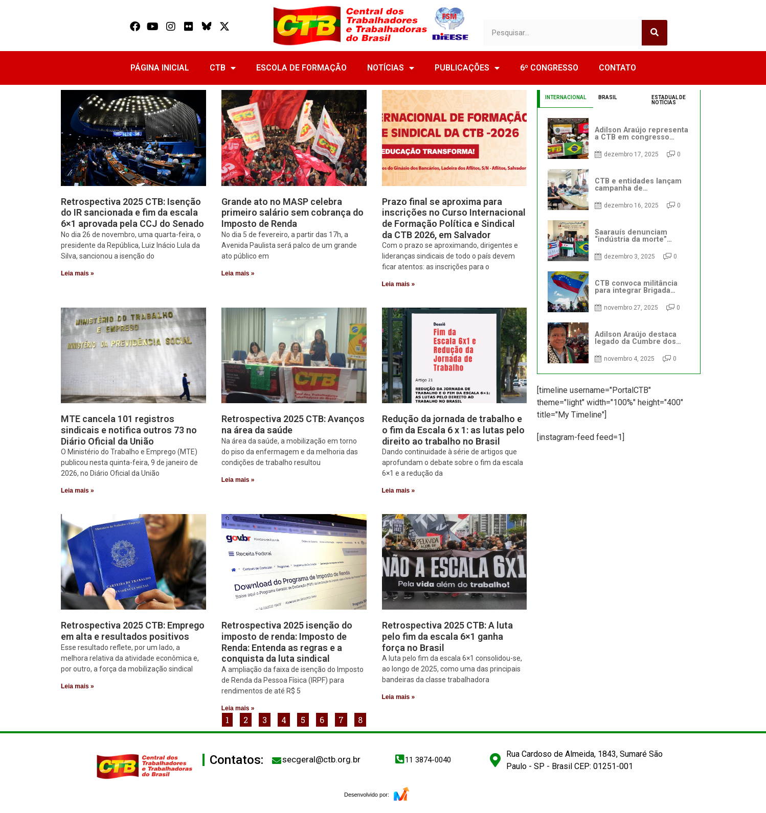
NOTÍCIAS (390, 68)
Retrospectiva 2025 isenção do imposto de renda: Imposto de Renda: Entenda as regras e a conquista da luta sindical (286, 642)
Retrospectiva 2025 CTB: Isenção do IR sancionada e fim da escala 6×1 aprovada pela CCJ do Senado (132, 212)
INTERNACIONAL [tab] (565, 97)
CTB (223, 68)
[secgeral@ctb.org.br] (276, 760)
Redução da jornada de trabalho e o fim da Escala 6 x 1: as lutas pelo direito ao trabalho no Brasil (453, 429)
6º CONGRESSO (549, 68)
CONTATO (617, 68)
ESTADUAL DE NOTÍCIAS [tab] (668, 100)
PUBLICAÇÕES (467, 68)
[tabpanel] (618, 241)
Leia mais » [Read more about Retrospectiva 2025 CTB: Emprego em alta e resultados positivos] (77, 686)
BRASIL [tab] (607, 97)
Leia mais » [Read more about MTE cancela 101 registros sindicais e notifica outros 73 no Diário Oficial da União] (77, 490)
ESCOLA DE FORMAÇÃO (301, 68)
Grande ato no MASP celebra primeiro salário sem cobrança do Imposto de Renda (292, 212)
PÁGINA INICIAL (159, 68)
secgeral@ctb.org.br (321, 759)
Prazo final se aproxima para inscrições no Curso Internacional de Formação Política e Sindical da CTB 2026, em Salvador (454, 218)
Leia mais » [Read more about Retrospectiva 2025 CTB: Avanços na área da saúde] (238, 479)
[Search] (654, 32)
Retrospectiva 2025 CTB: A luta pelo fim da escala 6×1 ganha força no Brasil (447, 636)
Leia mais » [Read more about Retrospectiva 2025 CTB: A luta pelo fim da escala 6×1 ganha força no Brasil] (398, 697)
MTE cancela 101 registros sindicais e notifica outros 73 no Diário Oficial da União (129, 429)
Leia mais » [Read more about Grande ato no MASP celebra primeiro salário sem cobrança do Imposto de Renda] (238, 273)
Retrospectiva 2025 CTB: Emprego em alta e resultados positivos (133, 631)
